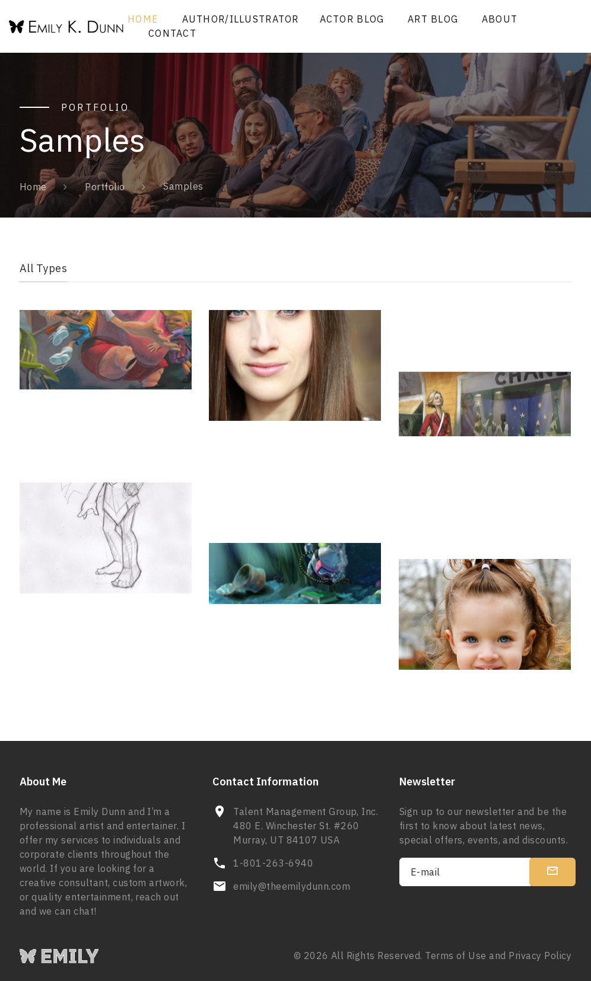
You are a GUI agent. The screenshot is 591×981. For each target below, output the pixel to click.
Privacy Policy (540, 955)
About (499, 19)
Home (143, 19)
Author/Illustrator (240, 19)
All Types (43, 268)
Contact (172, 33)
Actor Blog (352, 19)
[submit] (552, 872)
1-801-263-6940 (273, 863)
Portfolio (105, 187)
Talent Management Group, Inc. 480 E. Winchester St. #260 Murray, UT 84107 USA (305, 826)
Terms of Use (456, 955)
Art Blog (433, 19)
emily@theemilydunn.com (291, 886)
